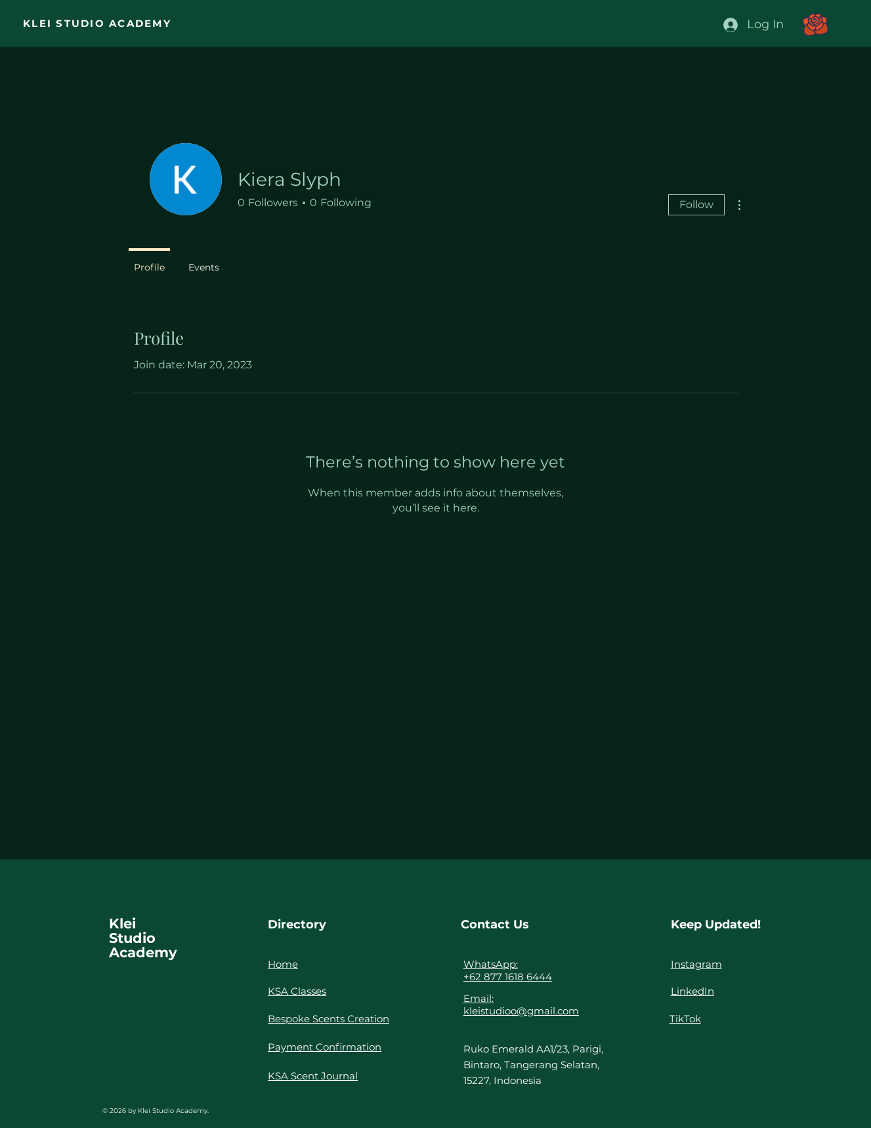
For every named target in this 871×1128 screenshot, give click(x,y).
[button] (815, 24)
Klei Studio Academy (143, 938)
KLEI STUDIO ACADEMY (97, 23)
